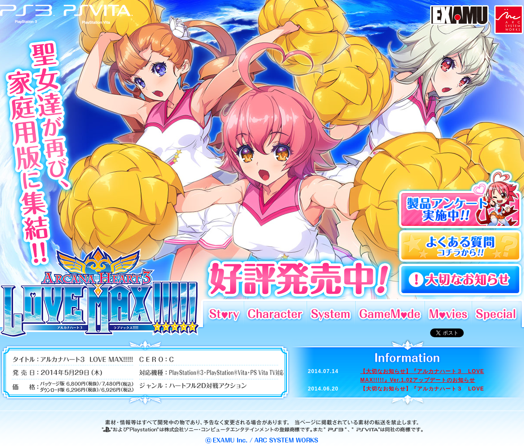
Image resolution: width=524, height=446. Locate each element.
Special (497, 313)
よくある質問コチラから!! (460, 246)
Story (223, 313)
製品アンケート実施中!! (460, 198)
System (331, 313)
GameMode (389, 313)
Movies (448, 313)
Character (275, 313)
